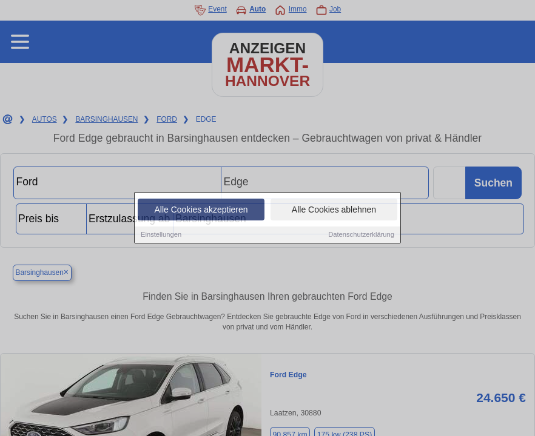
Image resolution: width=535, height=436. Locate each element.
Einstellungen (161, 235)
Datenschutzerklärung (361, 235)
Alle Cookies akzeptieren (200, 210)
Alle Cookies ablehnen (334, 210)
